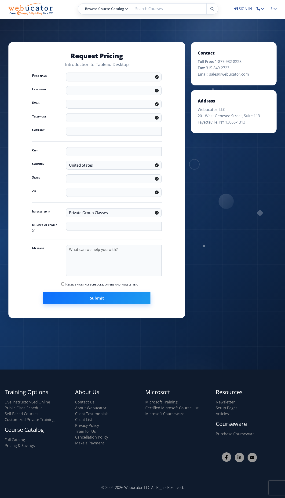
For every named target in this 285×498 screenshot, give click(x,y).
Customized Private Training (30, 419)
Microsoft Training (161, 402)
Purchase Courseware (235, 433)
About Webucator (90, 407)
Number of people (44, 227)
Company (38, 130)
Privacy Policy (87, 425)
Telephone (39, 116)
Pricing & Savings (20, 445)
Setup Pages (227, 407)
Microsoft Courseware (164, 413)
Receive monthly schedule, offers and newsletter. (99, 284)
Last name (39, 89)
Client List (83, 419)
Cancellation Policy (91, 437)
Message (38, 248)
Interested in (41, 211)
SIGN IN (243, 8)
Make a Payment (89, 443)
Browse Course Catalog (106, 8)
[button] (260, 8)
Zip (34, 191)
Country (38, 163)
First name (39, 75)
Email (36, 102)
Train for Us (85, 431)
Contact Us (85, 402)
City (35, 150)
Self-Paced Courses (21, 413)
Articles (222, 413)
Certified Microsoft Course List (172, 407)
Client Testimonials (92, 413)
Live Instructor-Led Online (27, 402)
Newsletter (225, 402)
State (36, 177)
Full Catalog (15, 439)
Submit (97, 298)
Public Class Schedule (24, 407)
